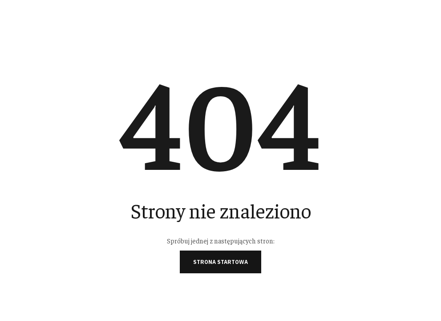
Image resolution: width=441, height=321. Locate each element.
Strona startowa (220, 262)
